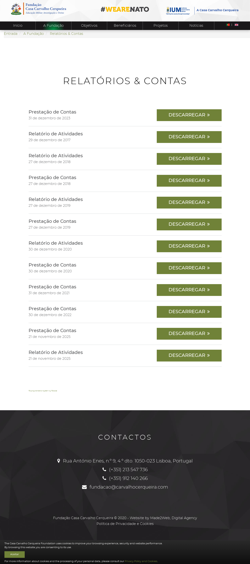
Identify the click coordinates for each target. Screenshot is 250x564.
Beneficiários (125, 25)
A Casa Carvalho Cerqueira (218, 10)
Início (17, 25)
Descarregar (187, 115)
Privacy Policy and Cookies (141, 561)
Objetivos (89, 25)
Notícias (196, 25)
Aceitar (14, 554)
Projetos (160, 25)
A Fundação (53, 25)
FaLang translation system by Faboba (43, 391)
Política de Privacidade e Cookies (125, 524)
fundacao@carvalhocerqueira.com (129, 487)
